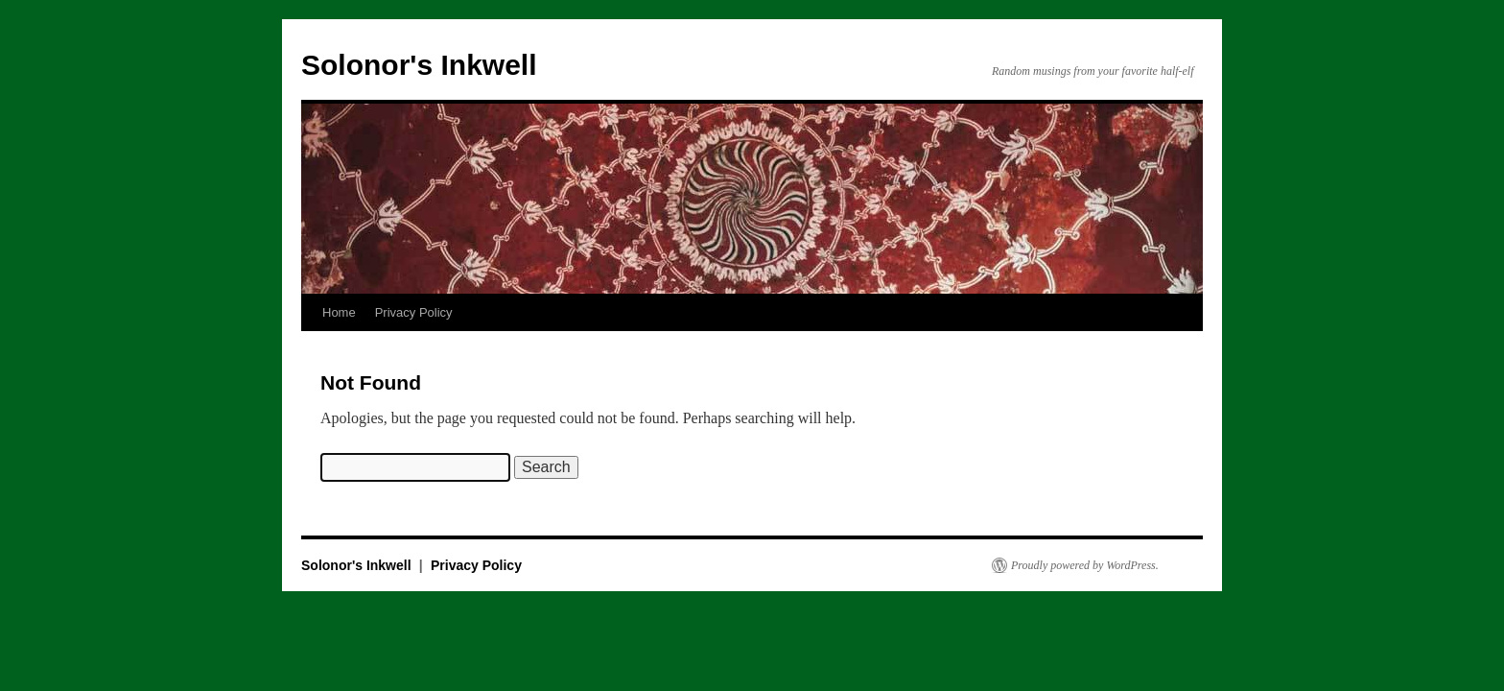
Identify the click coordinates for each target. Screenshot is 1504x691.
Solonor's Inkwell (419, 65)
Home (339, 312)
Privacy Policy (414, 312)
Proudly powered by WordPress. (1085, 565)
